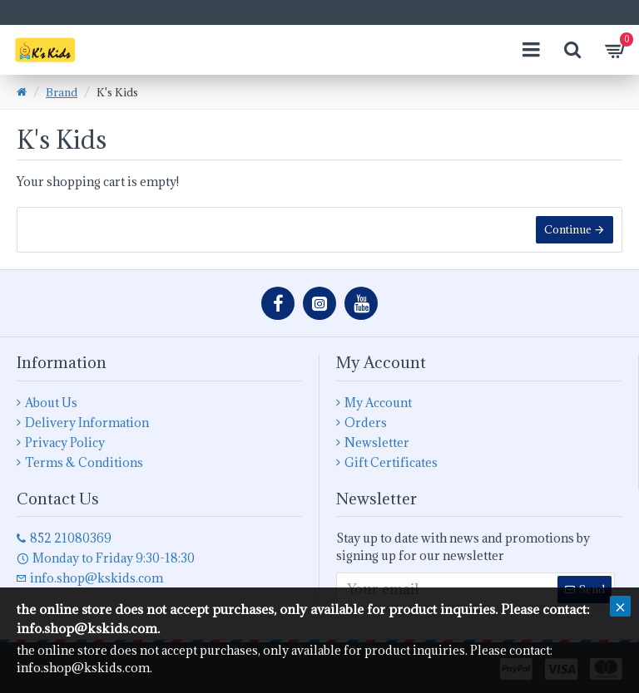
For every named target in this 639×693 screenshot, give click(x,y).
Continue (568, 229)
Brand (61, 92)
